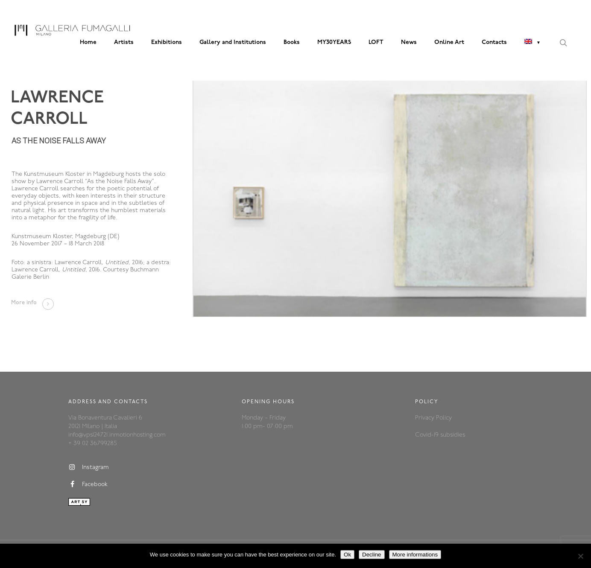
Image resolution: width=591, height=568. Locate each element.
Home (88, 42)
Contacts (494, 42)
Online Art (449, 42)
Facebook (88, 484)
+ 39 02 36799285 (92, 443)
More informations (415, 554)
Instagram (88, 467)
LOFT (376, 42)
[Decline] (580, 556)
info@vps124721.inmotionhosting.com (117, 435)
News (409, 42)
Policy (444, 418)
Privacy (425, 418)
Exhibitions (166, 42)
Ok (347, 554)
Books (292, 42)
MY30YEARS (334, 42)
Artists (124, 42)
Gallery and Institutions (232, 42)
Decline (371, 554)
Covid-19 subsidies (440, 435)
